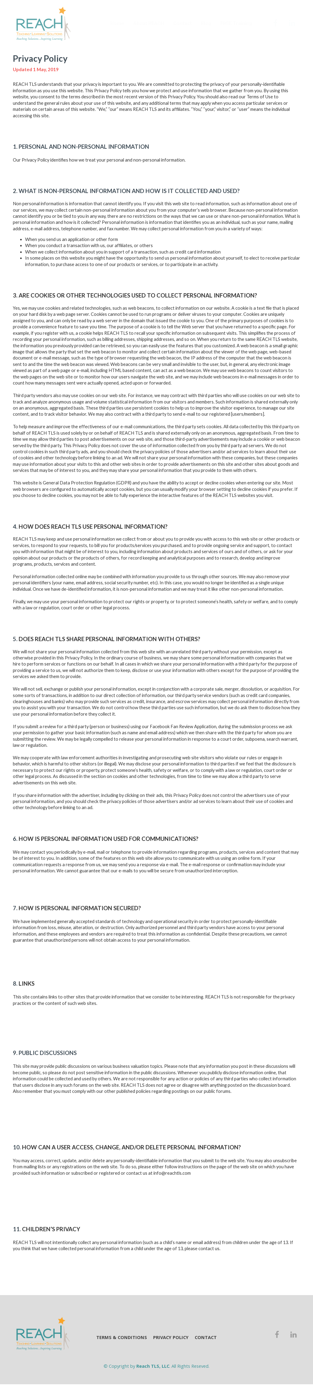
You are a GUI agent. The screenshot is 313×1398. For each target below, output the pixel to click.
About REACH (148, 23)
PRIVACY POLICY (171, 1337)
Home (117, 23)
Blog (206, 23)
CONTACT (206, 1337)
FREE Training (236, 23)
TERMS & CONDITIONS (121, 1337)
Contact (182, 23)
